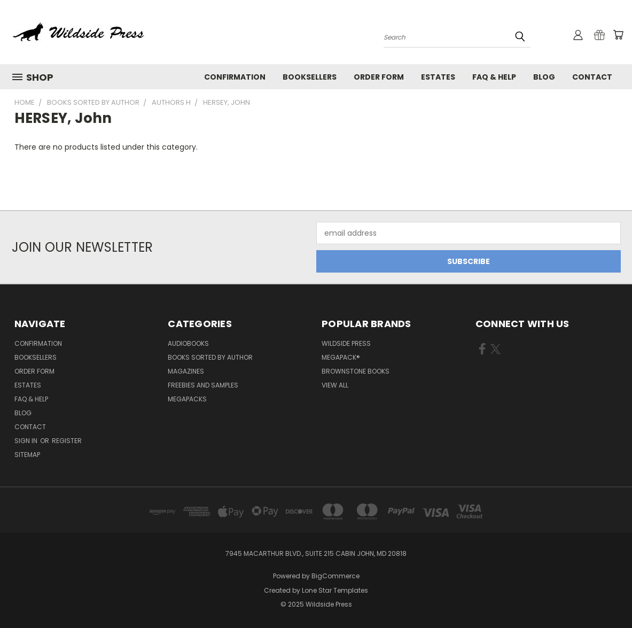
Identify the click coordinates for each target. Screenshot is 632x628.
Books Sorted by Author (210, 357)
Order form (379, 77)
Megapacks (187, 399)
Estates (438, 77)
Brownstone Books (355, 371)
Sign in (26, 440)
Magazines (186, 371)
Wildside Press (346, 343)
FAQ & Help (494, 77)
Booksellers (310, 77)
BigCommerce (335, 575)
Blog (544, 77)
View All (335, 385)
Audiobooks (188, 343)
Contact (592, 77)
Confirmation (235, 77)
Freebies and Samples (203, 385)
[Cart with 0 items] (618, 34)
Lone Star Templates (335, 590)
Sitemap (27, 454)
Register (67, 440)
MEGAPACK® (341, 357)
